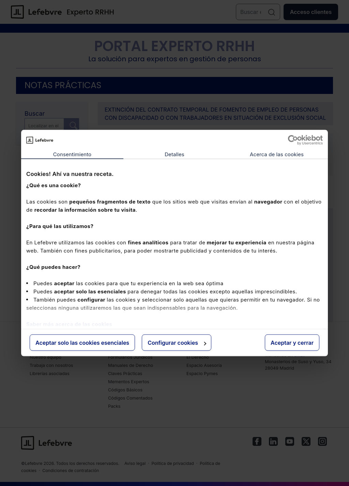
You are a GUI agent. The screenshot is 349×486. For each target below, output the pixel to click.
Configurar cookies (177, 342)
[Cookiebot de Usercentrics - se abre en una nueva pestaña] (293, 140)
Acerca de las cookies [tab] (277, 154)
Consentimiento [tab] (72, 154)
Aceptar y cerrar (292, 342)
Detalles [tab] (174, 154)
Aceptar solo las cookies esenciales (82, 342)
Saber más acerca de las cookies (69, 324)
